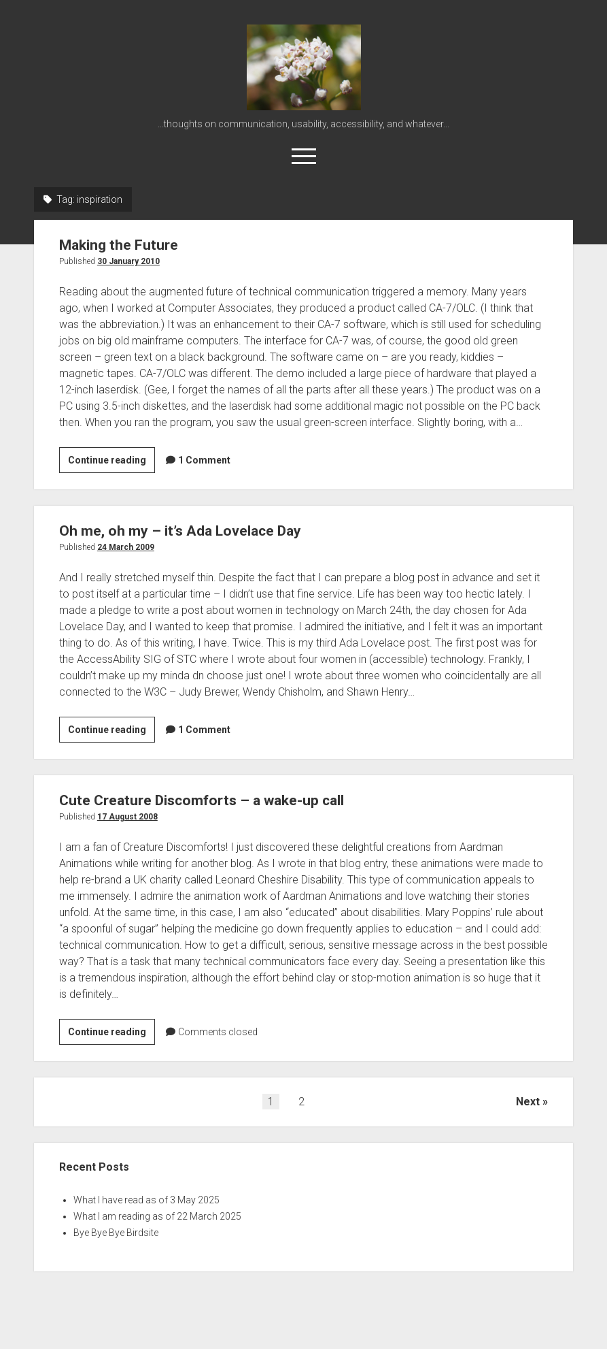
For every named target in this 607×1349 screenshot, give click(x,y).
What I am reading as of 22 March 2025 (157, 1216)
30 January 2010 (128, 261)
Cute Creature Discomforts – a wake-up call (201, 800)
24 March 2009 (125, 547)
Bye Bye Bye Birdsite (115, 1232)
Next (528, 1101)
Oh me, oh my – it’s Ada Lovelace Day (180, 531)
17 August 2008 (127, 817)
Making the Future (118, 245)
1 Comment (204, 460)
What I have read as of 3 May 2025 (146, 1199)
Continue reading (111, 462)
